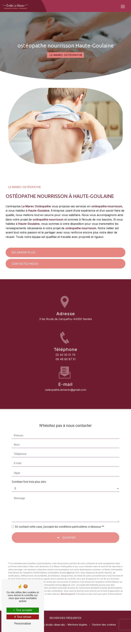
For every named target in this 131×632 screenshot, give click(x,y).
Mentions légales (77, 624)
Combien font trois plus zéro (29, 468)
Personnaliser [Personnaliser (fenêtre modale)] (22, 623)
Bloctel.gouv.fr (68, 581)
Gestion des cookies (104, 624)
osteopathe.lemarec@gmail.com (65, 376)
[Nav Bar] (123, 6)
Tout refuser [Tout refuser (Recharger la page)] (22, 616)
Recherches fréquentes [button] (65, 617)
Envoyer (69, 524)
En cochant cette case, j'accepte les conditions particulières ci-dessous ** (59, 513)
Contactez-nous (25, 263)
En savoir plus (23, 252)
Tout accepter (22, 610)
